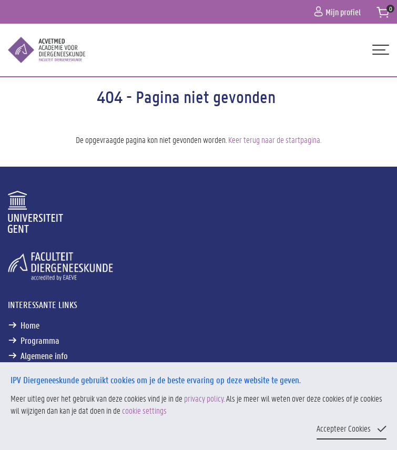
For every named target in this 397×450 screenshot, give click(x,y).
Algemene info (44, 355)
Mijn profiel (337, 11)
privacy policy (203, 398)
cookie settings (144, 410)
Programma (40, 340)
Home (30, 325)
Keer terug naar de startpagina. (274, 139)
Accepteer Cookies (344, 428)
